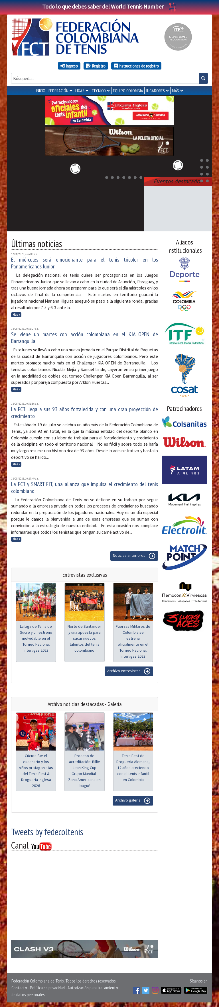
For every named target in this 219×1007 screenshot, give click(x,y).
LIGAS (79, 90)
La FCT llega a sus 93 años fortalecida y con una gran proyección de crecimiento (84, 412)
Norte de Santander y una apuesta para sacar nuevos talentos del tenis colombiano (84, 638)
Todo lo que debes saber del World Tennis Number (109, 6)
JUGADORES (155, 90)
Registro (96, 66)
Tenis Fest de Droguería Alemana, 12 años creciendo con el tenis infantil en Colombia (133, 767)
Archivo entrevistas (129, 671)
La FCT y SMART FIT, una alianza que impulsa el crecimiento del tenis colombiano (84, 487)
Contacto (19, 987)
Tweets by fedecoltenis (47, 832)
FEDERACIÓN (58, 90)
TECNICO (99, 90)
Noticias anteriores (134, 556)
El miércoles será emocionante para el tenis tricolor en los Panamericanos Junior (84, 263)
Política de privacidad (47, 987)
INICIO (40, 90)
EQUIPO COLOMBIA (128, 90)
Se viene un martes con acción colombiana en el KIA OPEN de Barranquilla (84, 338)
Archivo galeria (133, 800)
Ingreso (69, 66)
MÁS (175, 90)
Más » (16, 315)
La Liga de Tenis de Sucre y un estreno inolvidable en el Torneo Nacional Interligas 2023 (36, 638)
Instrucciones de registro (136, 66)
